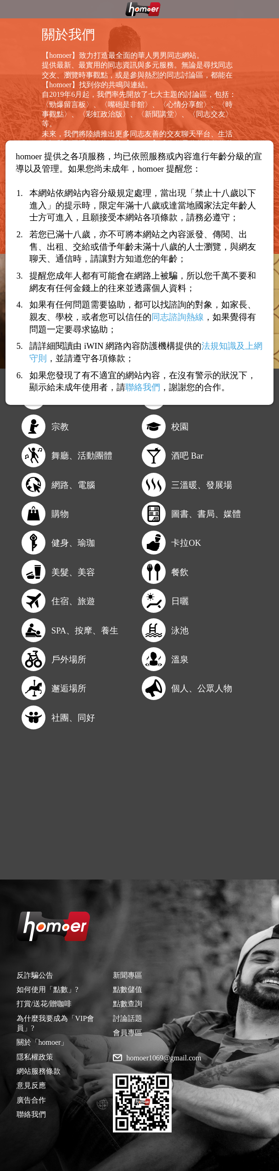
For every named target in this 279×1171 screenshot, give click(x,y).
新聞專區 (127, 975)
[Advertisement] (139, 815)
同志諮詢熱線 (177, 317)
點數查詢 (127, 1004)
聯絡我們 (31, 1114)
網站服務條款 (39, 1071)
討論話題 (127, 1018)
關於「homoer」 (42, 1042)
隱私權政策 (35, 1057)
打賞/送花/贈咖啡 (44, 1004)
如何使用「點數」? (47, 989)
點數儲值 (127, 989)
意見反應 (31, 1085)
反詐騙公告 (35, 975)
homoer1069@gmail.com (163, 1058)
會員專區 (127, 1033)
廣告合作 (31, 1100)
